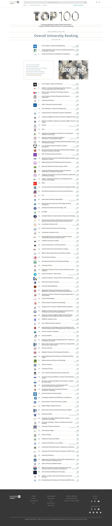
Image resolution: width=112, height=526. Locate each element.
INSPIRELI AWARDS (78, 5)
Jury (51, 500)
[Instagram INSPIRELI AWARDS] (94, 501)
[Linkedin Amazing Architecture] (93, 512)
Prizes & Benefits (51, 503)
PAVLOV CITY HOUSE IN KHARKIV (71, 500)
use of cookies (84, 519)
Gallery (44, 5)
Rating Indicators (35, 5)
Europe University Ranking (33, 70)
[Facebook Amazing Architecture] (91, 509)
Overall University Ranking (33, 75)
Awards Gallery (51, 498)
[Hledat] (54, 2)
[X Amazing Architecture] (100, 512)
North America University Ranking (35, 71)
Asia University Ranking (32, 66)
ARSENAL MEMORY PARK (71, 498)
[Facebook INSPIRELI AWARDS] (91, 501)
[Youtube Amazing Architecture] (98, 509)
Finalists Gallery (50, 505)
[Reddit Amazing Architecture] (97, 512)
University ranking (33, 500)
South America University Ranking (35, 73)
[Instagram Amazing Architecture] (94, 509)
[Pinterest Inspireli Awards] (90, 512)
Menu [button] (25, 5)
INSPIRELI (33, 496)
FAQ (33, 503)
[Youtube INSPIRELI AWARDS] (98, 501)
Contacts (34, 498)
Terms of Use (70, 519)
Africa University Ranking (32, 65)
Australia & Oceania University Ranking (36, 68)
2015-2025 (56, 39)
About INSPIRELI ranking (56, 31)
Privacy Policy (76, 519)
